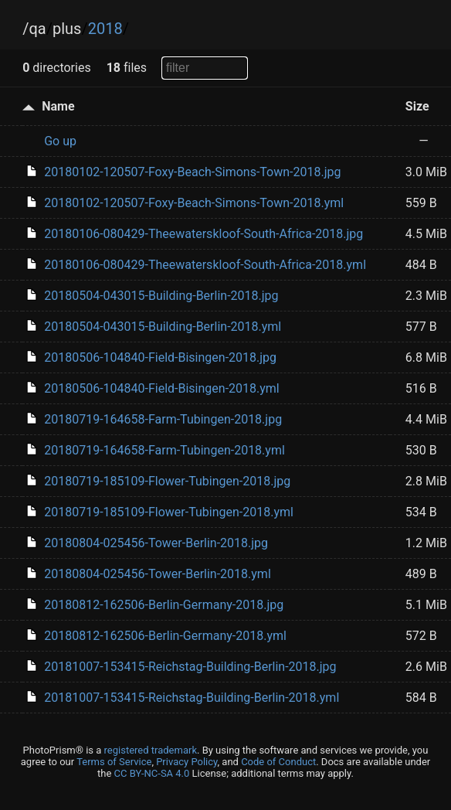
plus (67, 28)
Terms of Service (113, 761)
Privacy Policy (186, 761)
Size (417, 106)
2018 (105, 28)
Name (58, 106)
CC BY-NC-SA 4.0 (152, 773)
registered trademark (150, 750)
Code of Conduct (278, 761)
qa (37, 28)
